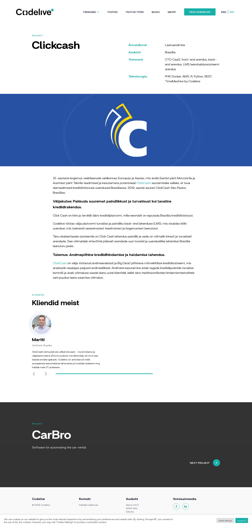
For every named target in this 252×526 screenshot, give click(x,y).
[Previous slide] (34, 386)
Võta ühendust (200, 11)
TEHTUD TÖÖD (135, 11)
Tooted (112, 11)
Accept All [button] (241, 520)
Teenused (89, 11)
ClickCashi (144, 183)
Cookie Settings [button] (225, 520)
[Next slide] (46, 386)
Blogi (156, 11)
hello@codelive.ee (88, 504)
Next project (218, 450)
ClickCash (60, 263)
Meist (172, 11)
